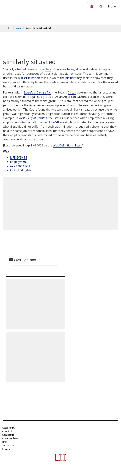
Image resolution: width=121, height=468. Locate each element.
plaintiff (70, 78)
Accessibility (8, 427)
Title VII (54, 122)
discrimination (30, 78)
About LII (7, 431)
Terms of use (9, 445)
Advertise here (10, 438)
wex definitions (20, 166)
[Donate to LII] (91, 6)
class (48, 69)
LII (10, 28)
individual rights (20, 170)
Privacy (6, 449)
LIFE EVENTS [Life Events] (18, 157)
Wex (18, 28)
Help (4, 441)
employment (18, 162)
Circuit (72, 92)
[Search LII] (101, 6)
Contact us (8, 434)
